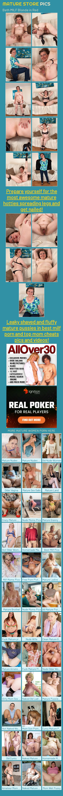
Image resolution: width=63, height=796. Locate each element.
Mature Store (26, 4)
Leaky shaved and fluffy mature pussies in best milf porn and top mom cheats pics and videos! (32, 331)
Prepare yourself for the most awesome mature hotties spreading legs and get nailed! (31, 200)
